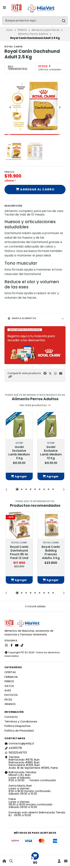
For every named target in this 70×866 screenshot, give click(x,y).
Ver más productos (35, 405)
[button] (10, 376)
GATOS (9, 686)
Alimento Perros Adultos (33, 34)
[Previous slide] (10, 107)
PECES (8, 699)
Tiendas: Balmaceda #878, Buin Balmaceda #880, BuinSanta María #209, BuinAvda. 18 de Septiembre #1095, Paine (31, 762)
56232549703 (15, 752)
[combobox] (35, 20)
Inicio (10, 30)
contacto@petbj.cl (19, 743)
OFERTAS (10, 672)
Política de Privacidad (19, 730)
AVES (7, 690)
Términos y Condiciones (20, 721)
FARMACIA (11, 677)
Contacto (11, 717)
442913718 (13, 748)
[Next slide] (60, 107)
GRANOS (9, 704)
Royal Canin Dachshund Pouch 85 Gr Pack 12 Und (19, 552)
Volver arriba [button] (35, 606)
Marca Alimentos (21, 318)
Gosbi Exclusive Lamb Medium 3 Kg (19, 452)
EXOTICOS (11, 695)
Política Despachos (17, 726)
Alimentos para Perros (46, 30)
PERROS (22, 30)
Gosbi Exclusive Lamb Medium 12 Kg (51, 452)
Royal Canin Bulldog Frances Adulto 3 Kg (51, 552)
